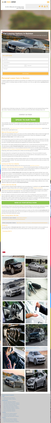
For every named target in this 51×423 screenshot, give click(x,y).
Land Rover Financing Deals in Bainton (11, 404)
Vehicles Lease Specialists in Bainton (11, 416)
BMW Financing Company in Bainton (11, 407)
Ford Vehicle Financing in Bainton (10, 405)
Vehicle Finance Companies (8, 395)
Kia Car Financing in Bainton (9, 409)
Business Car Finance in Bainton (10, 418)
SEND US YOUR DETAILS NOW (25, 202)
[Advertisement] (25, 20)
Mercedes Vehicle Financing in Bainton (11, 403)
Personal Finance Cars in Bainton (10, 420)
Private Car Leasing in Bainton (9, 414)
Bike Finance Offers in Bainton (9, 399)
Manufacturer (5, 400)
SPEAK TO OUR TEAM (25, 120)
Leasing (4, 412)
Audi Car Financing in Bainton (9, 401)
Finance (4, 417)
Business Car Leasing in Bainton (10, 413)
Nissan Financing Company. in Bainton (11, 408)
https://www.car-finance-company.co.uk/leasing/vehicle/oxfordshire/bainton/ (32, 222)
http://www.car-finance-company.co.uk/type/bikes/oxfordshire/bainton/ (16, 149)
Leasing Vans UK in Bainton (9, 397)
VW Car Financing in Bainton (9, 410)
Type (3, 396)
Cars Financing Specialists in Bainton (11, 421)
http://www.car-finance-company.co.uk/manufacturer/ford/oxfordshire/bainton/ (26, 128)
